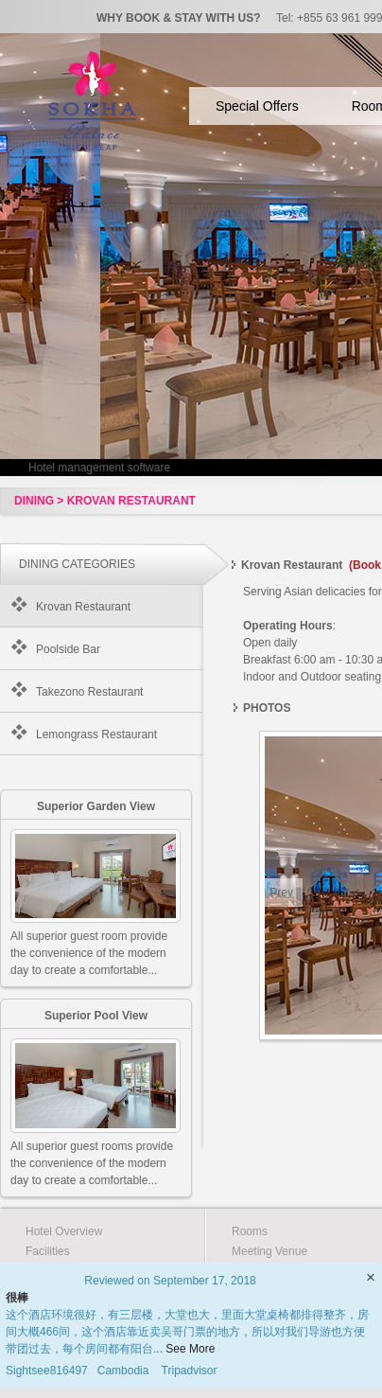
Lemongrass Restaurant (96, 734)
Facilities (48, 1251)
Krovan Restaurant (83, 606)
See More (190, 1348)
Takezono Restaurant (89, 692)
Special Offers (257, 106)
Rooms (250, 1231)
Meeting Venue (269, 1251)
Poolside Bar (68, 649)
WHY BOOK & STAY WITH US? (178, 18)
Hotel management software (99, 467)
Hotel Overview (64, 1231)
